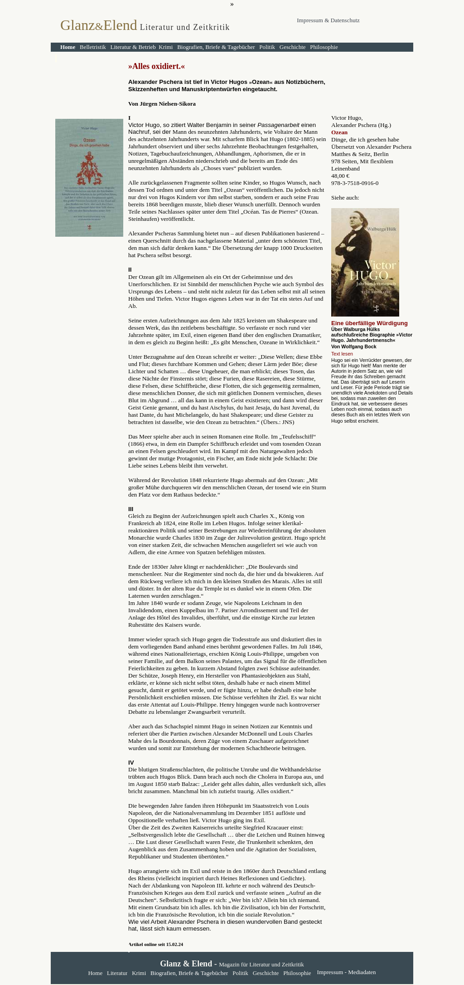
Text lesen (342, 353)
